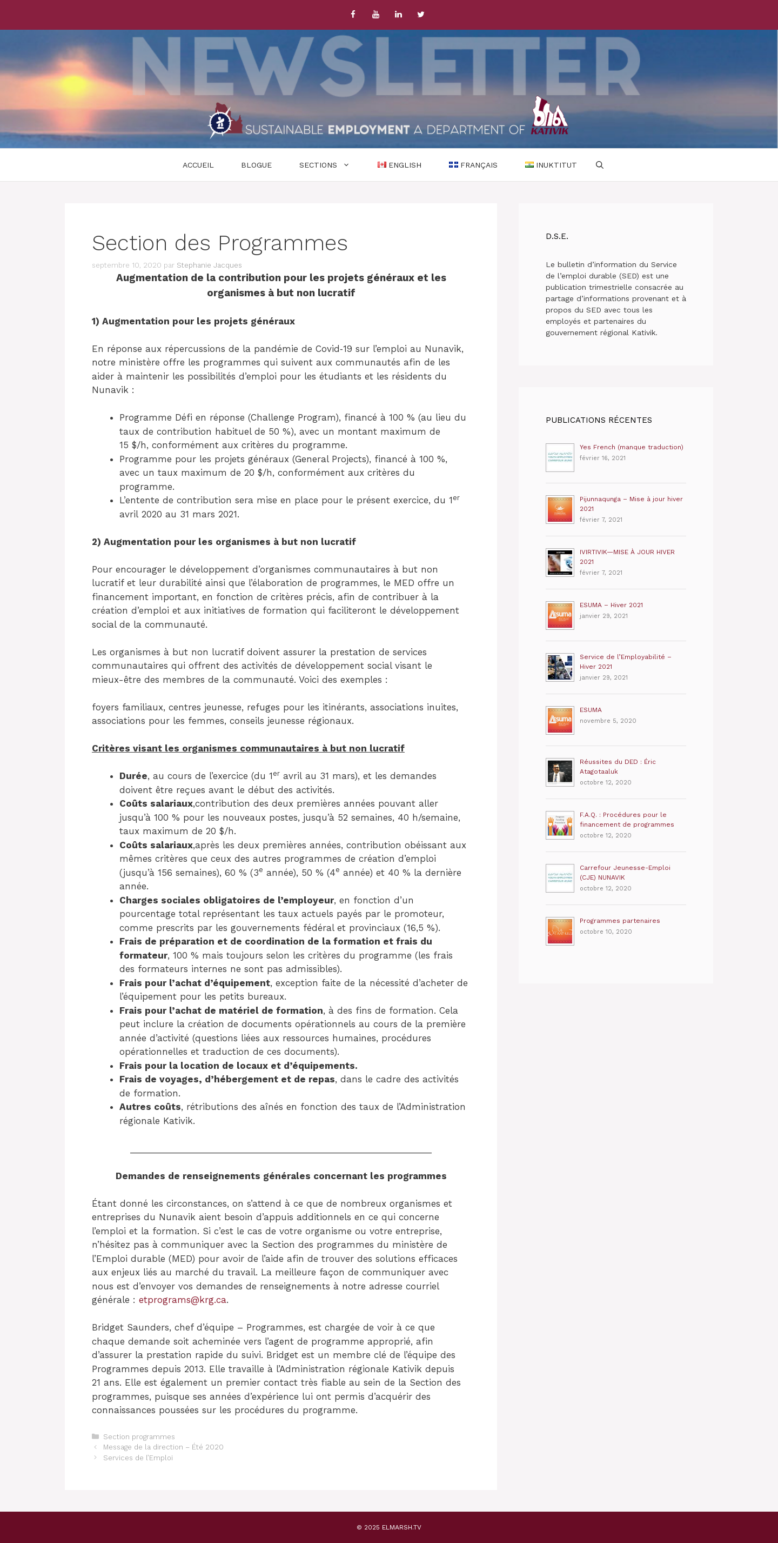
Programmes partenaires (620, 921)
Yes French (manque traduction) (631, 447)
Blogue (256, 165)
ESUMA (591, 710)
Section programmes (139, 1437)
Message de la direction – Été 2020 (163, 1447)
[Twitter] (421, 14)
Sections (331, 165)
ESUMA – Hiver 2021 (611, 605)
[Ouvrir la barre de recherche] (600, 165)
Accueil (198, 165)
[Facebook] (353, 14)
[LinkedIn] (398, 14)
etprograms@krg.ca (182, 1299)
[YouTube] (375, 14)
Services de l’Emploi (138, 1458)
